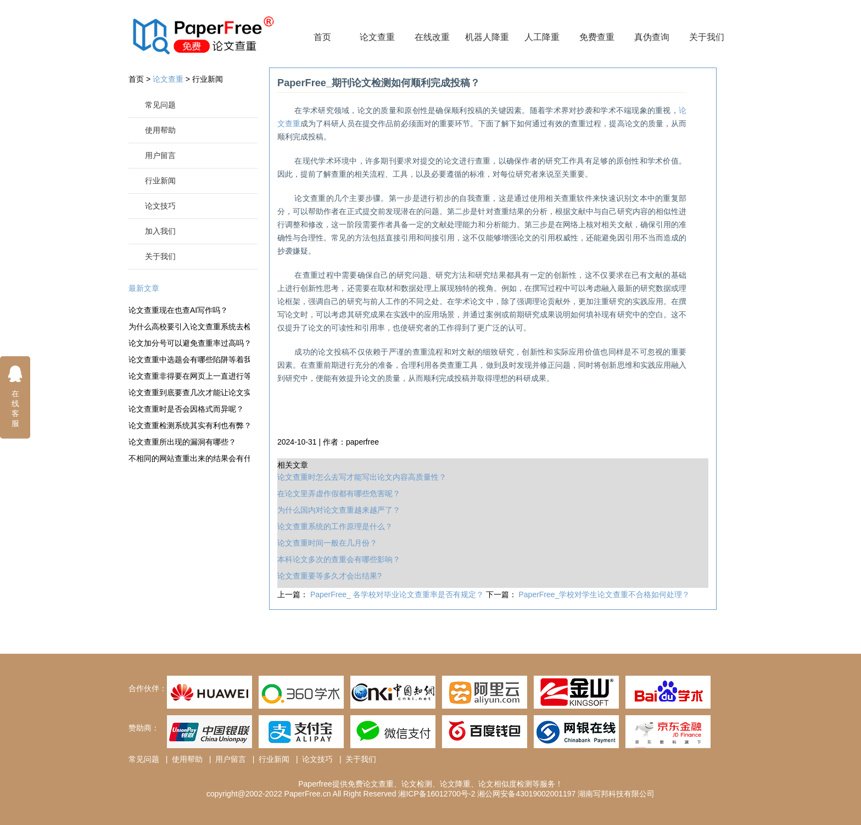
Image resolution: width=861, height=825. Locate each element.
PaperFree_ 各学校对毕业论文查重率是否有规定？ (398, 594)
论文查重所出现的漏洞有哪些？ (182, 441)
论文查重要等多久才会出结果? (329, 575)
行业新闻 (207, 79)
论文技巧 (160, 205)
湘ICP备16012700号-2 (436, 793)
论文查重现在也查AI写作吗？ (178, 310)
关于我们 (706, 37)
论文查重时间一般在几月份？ (327, 542)
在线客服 (15, 396)
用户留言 (160, 155)
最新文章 (143, 288)
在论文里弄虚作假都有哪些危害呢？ (338, 493)
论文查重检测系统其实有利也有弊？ (189, 425)
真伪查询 (651, 37)
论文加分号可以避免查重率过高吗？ (189, 343)
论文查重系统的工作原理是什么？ (335, 526)
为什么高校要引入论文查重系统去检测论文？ (189, 326)
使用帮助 (160, 130)
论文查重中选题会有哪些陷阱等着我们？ (189, 359)
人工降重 (542, 37)
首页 (322, 37)
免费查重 (596, 37)
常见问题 (160, 104)
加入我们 (160, 231)
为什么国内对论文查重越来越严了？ (338, 510)
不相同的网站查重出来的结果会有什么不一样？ (189, 458)
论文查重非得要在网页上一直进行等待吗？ (189, 376)
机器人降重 (487, 37)
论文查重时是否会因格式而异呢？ (186, 409)
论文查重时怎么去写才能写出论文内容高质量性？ (361, 477)
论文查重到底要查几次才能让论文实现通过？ (189, 392)
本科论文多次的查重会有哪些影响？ (338, 559)
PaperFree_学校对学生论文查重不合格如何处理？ (604, 594)
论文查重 (377, 37)
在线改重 (432, 37)
